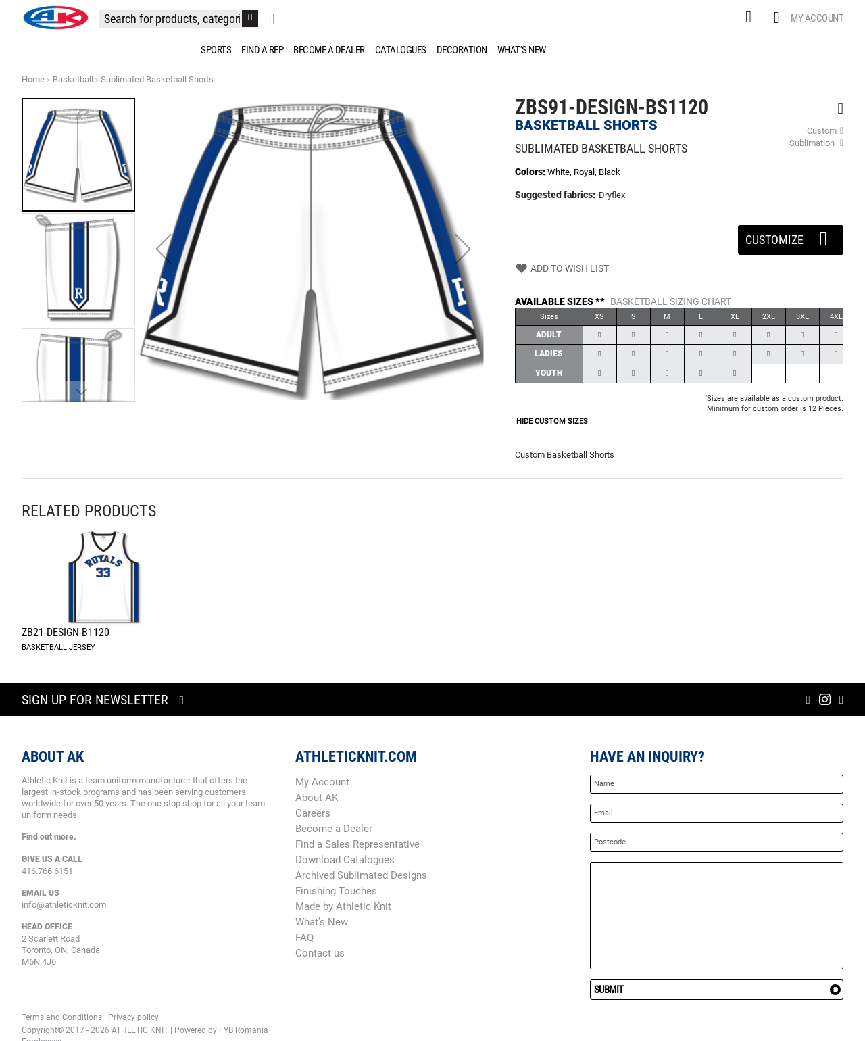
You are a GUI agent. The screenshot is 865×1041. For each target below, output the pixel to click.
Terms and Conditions (62, 1017)
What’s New (321, 922)
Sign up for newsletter (95, 700)
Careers (312, 813)
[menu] (432, 50)
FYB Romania (243, 1030)
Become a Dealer (333, 829)
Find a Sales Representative (357, 844)
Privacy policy (133, 1017)
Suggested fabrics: (555, 194)
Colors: (531, 171)
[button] (164, 249)
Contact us (320, 953)
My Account (817, 18)
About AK (316, 798)
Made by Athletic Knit (343, 906)
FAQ (304, 937)
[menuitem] (213, 50)
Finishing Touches (336, 891)
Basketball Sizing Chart (670, 301)
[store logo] (55, 17)
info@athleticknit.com (64, 905)
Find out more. (49, 837)
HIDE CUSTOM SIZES (552, 421)
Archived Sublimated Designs (361, 875)
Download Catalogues (345, 860)
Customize (790, 236)
